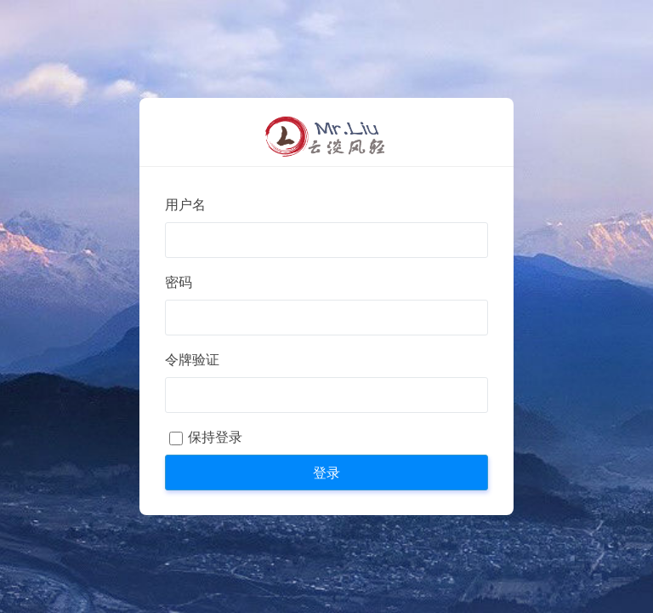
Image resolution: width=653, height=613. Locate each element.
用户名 (185, 205)
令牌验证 (192, 359)
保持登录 (215, 437)
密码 (178, 282)
